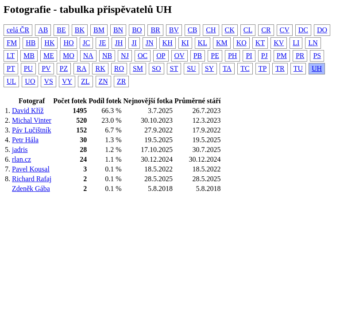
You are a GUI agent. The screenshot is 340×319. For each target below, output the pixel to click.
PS (317, 55)
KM (222, 43)
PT (11, 68)
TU (298, 68)
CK (230, 30)
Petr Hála (25, 140)
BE (61, 30)
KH (167, 43)
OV (179, 55)
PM (282, 55)
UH (317, 68)
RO (119, 68)
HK (49, 43)
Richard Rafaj (31, 179)
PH (232, 55)
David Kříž (28, 110)
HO (68, 43)
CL (247, 30)
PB (197, 55)
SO (156, 68)
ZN (103, 81)
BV (174, 30)
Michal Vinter (31, 120)
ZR (121, 81)
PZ (64, 68)
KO (241, 43)
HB (30, 43)
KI (185, 43)
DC (303, 30)
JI (134, 43)
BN (118, 30)
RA (81, 68)
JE (102, 43)
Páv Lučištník (31, 130)
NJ (125, 55)
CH (211, 30)
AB (43, 30)
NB (107, 55)
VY (67, 81)
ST (174, 68)
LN (312, 43)
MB (29, 55)
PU (28, 68)
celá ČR (18, 30)
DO (322, 30)
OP (160, 55)
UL (11, 81)
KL (202, 43)
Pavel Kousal (31, 169)
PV (46, 68)
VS (48, 81)
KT (260, 43)
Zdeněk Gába (31, 188)
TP (263, 68)
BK (80, 30)
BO (137, 30)
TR (279, 68)
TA (227, 68)
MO (68, 55)
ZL (85, 81)
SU (191, 68)
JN (150, 43)
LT (11, 55)
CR (265, 30)
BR (155, 30)
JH (119, 43)
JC (86, 43)
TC (244, 68)
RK (100, 68)
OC (142, 55)
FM (12, 43)
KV (279, 43)
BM (98, 30)
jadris (20, 149)
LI (296, 43)
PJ (264, 55)
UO (30, 81)
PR (300, 55)
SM (138, 68)
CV (285, 30)
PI (249, 55)
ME (48, 55)
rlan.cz (21, 159)
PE (215, 55)
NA (88, 55)
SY (209, 68)
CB (192, 30)
